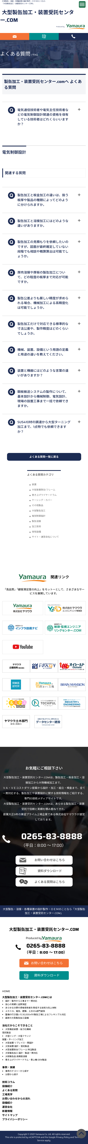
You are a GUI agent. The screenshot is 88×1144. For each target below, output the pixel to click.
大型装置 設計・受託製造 (17, 1046)
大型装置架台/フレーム (43, 489)
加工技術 (36, 526)
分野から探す (11, 1074)
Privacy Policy (63, 1137)
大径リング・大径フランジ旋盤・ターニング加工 (16, 1037)
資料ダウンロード (44, 36)
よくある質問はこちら (49, 882)
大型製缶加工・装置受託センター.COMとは (27, 997)
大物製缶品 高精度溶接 (16, 1056)
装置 (34, 484)
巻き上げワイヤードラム (44, 495)
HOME (6, 991)
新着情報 (7, 1111)
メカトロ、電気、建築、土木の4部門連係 (25, 1011)
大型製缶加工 (38, 510)
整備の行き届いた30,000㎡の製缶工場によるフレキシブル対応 (35, 1014)
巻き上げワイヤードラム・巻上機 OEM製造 (26, 1059)
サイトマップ (10, 1115)
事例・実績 (8, 1067)
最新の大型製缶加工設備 (17, 1018)
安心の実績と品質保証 (16, 1004)
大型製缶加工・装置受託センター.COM (37, 16)
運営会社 (7, 1107)
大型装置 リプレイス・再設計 (19, 1042)
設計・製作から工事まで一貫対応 (21, 1001)
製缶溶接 (36, 521)
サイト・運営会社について (45, 537)
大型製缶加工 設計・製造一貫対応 (21, 1053)
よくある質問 (10, 1090)
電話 (73, 36)
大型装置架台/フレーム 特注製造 (20, 1049)
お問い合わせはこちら (14, 36)
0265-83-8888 (51, 836)
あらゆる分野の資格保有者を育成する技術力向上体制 (30, 1007)
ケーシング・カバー (42, 500)
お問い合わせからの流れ (16, 1099)
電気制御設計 (38, 516)
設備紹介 (7, 1086)
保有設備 (36, 531)
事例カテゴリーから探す (17, 1071)
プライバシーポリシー (15, 1119)
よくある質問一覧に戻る (44, 457)
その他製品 (37, 505)
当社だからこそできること (17, 1026)
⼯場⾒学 (7, 1094)
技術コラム (8, 1082)
